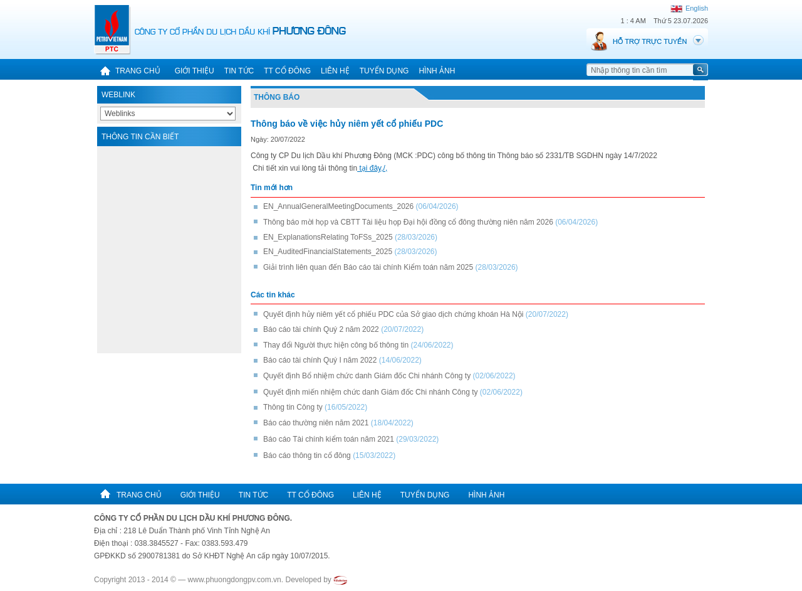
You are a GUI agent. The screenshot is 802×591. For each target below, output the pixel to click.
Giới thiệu (194, 71)
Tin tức (239, 71)
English (689, 8)
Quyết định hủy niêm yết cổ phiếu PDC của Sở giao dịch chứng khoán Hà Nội (393, 314)
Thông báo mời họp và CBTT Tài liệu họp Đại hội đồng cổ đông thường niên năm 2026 (408, 222)
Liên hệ (335, 71)
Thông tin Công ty (293, 407)
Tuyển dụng (384, 71)
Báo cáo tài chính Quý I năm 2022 (320, 360)
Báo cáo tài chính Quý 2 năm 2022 (321, 329)
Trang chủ (127, 71)
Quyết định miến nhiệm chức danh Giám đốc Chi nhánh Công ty (371, 392)
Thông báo (276, 97)
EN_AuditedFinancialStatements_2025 (327, 251)
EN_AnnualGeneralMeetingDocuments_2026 (338, 206)
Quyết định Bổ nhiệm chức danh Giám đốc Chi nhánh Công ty (368, 375)
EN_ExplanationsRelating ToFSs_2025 (328, 237)
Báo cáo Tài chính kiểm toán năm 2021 (328, 439)
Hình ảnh (437, 71)
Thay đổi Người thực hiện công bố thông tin (336, 345)
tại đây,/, (372, 168)
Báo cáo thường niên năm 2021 (315, 422)
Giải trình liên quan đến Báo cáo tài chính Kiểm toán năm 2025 (368, 267)
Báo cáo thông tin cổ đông (307, 455)
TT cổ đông (287, 71)
